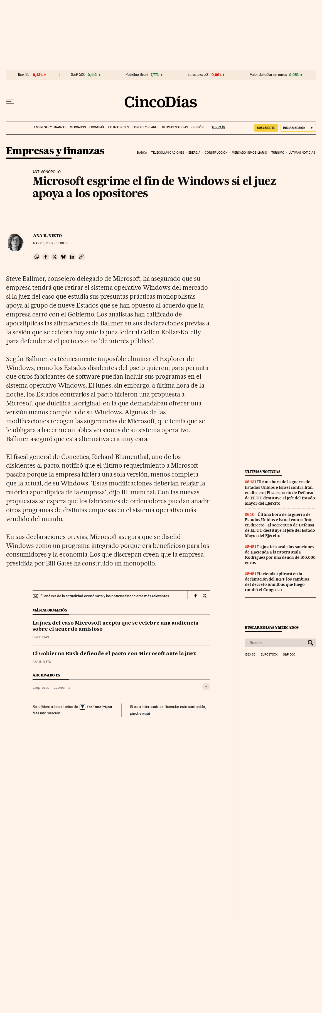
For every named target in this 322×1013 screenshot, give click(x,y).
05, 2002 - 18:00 (51, 243)
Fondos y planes (145, 127)
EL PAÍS (216, 125)
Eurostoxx (269, 654)
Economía (97, 127)
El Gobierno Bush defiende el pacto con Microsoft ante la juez (114, 653)
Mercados (78, 127)
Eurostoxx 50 (198, 75)
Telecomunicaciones (167, 152)
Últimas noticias (175, 127)
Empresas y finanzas (50, 127)
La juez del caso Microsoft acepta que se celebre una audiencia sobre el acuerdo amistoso (115, 626)
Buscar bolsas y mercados (272, 627)
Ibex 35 (23, 75)
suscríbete (266, 128)
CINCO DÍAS (41, 637)
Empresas (41, 687)
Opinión (197, 127)
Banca (142, 152)
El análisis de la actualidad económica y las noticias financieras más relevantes (104, 596)
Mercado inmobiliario (249, 152)
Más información (48, 713)
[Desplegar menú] (10, 102)
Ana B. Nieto (47, 235)
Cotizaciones (118, 127)
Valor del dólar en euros (268, 75)
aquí (146, 713)
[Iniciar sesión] (298, 128)
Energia (194, 152)
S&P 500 (78, 75)
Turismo (277, 152)
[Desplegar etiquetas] (206, 686)
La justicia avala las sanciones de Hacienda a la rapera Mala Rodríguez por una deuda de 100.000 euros (280, 554)
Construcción (216, 152)
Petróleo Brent (137, 75)
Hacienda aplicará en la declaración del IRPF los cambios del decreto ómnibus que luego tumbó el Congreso (277, 581)
